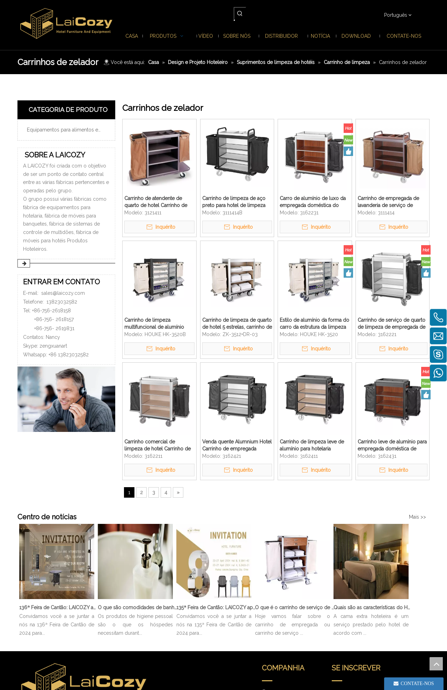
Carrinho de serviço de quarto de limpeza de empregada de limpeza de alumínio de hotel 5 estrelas (391, 323)
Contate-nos (276, 652)
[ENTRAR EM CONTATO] (66, 399)
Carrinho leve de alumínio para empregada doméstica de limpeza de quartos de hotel (392, 445)
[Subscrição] (409, 598)
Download (273, 632)
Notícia (269, 613)
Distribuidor (275, 623)
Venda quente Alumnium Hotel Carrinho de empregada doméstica (237, 445)
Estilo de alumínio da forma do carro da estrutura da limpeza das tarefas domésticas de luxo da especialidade (314, 323)
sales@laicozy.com (63, 293)
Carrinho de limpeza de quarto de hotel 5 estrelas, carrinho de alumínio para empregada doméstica (237, 323)
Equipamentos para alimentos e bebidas (69, 130)
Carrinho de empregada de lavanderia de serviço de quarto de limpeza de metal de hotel (389, 202)
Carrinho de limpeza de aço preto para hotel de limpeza (233, 201)
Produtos (272, 593)
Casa (267, 583)
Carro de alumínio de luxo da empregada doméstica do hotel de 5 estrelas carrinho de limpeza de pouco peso (314, 202)
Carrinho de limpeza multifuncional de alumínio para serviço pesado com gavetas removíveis (154, 323)
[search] (359, 598)
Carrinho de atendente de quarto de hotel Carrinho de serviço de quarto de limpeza (157, 202)
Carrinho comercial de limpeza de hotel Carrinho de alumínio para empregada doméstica (157, 445)
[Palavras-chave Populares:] (240, 13)
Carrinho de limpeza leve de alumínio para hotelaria (312, 445)
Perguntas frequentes (286, 642)
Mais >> (417, 516)
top (436, 663)
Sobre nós (273, 603)
